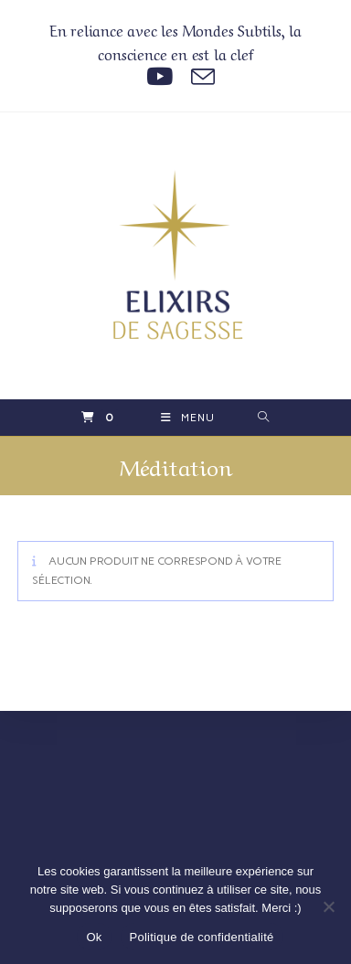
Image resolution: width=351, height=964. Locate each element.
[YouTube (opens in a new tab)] (159, 77)
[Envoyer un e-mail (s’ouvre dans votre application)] (198, 77)
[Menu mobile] (188, 417)
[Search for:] (264, 417)
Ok (93, 937)
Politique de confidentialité (202, 937)
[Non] (328, 906)
